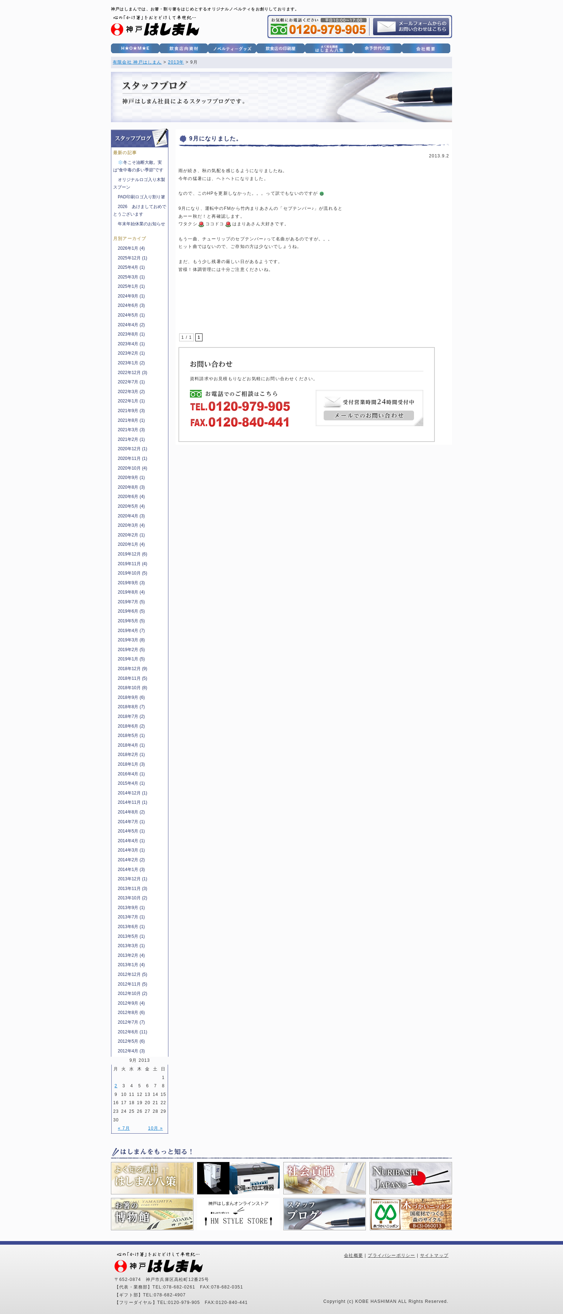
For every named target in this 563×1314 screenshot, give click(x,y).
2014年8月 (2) (131, 812)
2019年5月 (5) (131, 620)
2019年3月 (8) (131, 639)
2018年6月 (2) (131, 726)
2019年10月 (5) (132, 573)
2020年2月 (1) (131, 535)
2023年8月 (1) (131, 334)
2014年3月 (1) (131, 850)
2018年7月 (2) (131, 716)
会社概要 (353, 1255)
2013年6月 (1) (131, 926)
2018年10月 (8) (132, 687)
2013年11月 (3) (132, 888)
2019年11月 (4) (132, 563)
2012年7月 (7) (131, 1022)
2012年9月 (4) (131, 1003)
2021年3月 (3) (131, 429)
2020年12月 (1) (132, 448)
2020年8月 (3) (131, 487)
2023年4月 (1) (131, 343)
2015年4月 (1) (131, 783)
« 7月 (124, 1128)
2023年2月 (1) (131, 353)
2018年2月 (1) (131, 754)
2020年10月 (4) (132, 468)
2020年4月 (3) (131, 515)
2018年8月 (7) (131, 706)
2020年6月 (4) (131, 496)
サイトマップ (434, 1255)
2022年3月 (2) (131, 391)
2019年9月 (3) (131, 582)
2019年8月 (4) (131, 592)
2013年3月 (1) (131, 945)
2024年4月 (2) (131, 324)
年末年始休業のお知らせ (141, 223)
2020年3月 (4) (131, 525)
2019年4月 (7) (131, 630)
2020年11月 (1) (132, 458)
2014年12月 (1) (132, 793)
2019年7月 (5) (131, 601)
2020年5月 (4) (131, 506)
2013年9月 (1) (131, 907)
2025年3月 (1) (131, 277)
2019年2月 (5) (131, 649)
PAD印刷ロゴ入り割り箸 (141, 196)
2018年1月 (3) (131, 764)
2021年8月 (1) (131, 420)
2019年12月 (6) (132, 554)
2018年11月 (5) (132, 678)
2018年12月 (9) (132, 668)
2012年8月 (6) (131, 1012)
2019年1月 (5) (131, 658)
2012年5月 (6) (131, 1041)
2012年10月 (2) (132, 993)
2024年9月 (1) (131, 296)
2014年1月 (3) (131, 869)
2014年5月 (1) (131, 831)
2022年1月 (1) (131, 401)
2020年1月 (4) (131, 544)
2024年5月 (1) (131, 315)
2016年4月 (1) (131, 773)
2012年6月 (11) (132, 1031)
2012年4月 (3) (131, 1050)
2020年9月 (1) (131, 477)
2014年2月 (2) (131, 859)
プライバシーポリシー (391, 1255)
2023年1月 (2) (131, 362)
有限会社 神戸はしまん (137, 62)
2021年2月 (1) (131, 439)
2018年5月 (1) (131, 735)
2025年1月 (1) (131, 286)
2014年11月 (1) (132, 802)
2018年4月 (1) (131, 745)
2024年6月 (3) (131, 305)
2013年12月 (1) (132, 878)
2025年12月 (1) (132, 258)
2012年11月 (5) (132, 984)
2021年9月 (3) (131, 410)
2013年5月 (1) (131, 936)
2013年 (176, 62)
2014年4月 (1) (131, 840)
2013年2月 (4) (131, 955)
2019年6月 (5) (131, 611)
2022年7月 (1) (131, 381)
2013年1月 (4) (131, 964)
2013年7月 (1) (131, 916)
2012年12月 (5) (132, 974)
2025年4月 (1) (131, 267)
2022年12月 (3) (132, 372)
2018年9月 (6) (131, 697)
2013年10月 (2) (132, 897)
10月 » (155, 1128)
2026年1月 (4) (131, 248)
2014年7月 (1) (131, 821)
